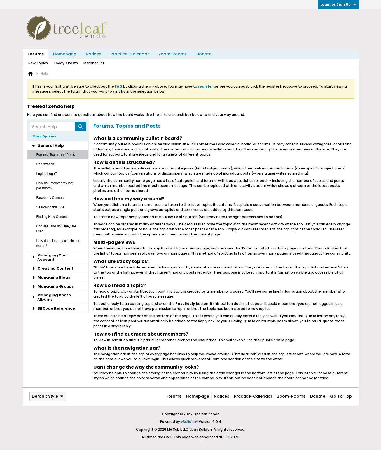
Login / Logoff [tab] (46, 174)
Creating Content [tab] (52, 268)
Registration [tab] (45, 164)
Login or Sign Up (338, 4)
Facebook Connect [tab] (50, 198)
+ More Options (43, 136)
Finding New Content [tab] (52, 217)
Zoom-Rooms (172, 54)
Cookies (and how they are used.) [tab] (56, 228)
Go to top (341, 396)
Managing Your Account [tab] (50, 257)
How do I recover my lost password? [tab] (54, 185)
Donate (203, 54)
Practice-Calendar (130, 54)
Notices (93, 54)
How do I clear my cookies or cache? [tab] (58, 243)
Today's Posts (65, 63)
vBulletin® (189, 421)
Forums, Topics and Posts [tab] (55, 155)
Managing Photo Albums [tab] (51, 297)
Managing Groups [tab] (53, 286)
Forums (35, 54)
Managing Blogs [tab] (51, 277)
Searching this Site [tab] (50, 207)
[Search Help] (58, 126)
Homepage (64, 54)
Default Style (48, 396)
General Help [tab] (48, 145)
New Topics (38, 63)
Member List (93, 63)
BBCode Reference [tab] (53, 308)
